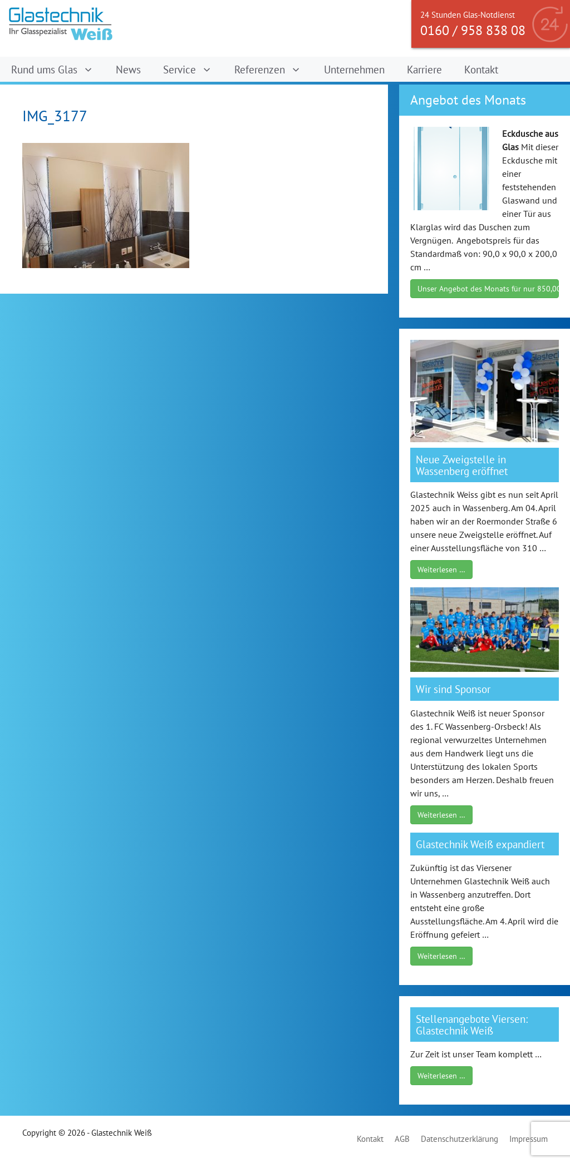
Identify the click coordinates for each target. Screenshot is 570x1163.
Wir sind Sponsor (453, 689)
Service (193, 69)
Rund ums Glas (58, 69)
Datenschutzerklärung (459, 1139)
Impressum (528, 1139)
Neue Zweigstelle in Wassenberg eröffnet (462, 465)
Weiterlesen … (441, 570)
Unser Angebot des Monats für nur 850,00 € (488, 289)
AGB (402, 1139)
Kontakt (481, 69)
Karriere (424, 69)
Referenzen (273, 69)
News (128, 69)
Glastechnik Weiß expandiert (480, 844)
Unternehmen (354, 69)
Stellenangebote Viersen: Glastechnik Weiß (472, 1024)
